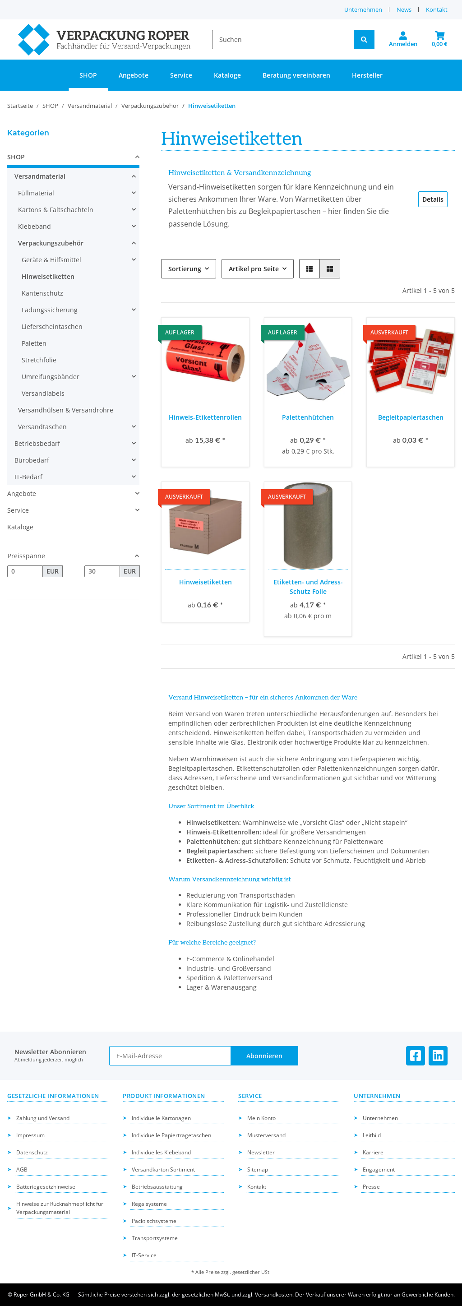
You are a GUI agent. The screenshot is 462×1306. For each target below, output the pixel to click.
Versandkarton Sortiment (163, 1169)
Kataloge (20, 527)
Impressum (30, 1135)
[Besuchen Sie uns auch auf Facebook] (415, 1055)
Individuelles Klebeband (161, 1152)
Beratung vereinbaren (296, 75)
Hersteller (367, 75)
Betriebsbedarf (37, 443)
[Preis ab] (25, 571)
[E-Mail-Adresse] (170, 1055)
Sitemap (257, 1169)
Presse (371, 1186)
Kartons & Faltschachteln (55, 209)
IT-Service (144, 1255)
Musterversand (266, 1135)
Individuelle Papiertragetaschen (171, 1135)
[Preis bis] (102, 571)
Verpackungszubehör (50, 243)
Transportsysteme (155, 1238)
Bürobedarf (31, 460)
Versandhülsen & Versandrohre (65, 410)
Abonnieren (264, 1055)
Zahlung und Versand (42, 1118)
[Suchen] (283, 39)
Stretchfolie (39, 360)
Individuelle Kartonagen (161, 1118)
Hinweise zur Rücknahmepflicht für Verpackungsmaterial (59, 1208)
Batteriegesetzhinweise (45, 1186)
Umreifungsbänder (50, 376)
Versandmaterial (39, 176)
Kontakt (437, 9)
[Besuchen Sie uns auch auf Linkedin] (438, 1055)
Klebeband (34, 226)
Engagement (379, 1169)
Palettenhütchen (308, 417)
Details (433, 199)
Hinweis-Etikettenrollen (205, 417)
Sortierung (184, 268)
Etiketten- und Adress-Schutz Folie (308, 587)
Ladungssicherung (50, 310)
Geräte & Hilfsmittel (51, 259)
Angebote (21, 493)
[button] (403, 39)
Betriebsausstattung (157, 1186)
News (404, 9)
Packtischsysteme (154, 1221)
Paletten (34, 343)
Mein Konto (261, 1118)
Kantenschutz (42, 293)
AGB (22, 1169)
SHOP (16, 157)
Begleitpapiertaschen (411, 417)
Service (18, 510)
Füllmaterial (36, 193)
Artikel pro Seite (254, 268)
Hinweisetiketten (205, 582)
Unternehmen (363, 9)
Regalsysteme (149, 1204)
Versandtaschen (42, 426)
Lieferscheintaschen (52, 326)
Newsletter (261, 1152)
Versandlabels (43, 393)
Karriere (373, 1152)
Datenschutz (32, 1152)
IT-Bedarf (28, 476)
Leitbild (372, 1135)
